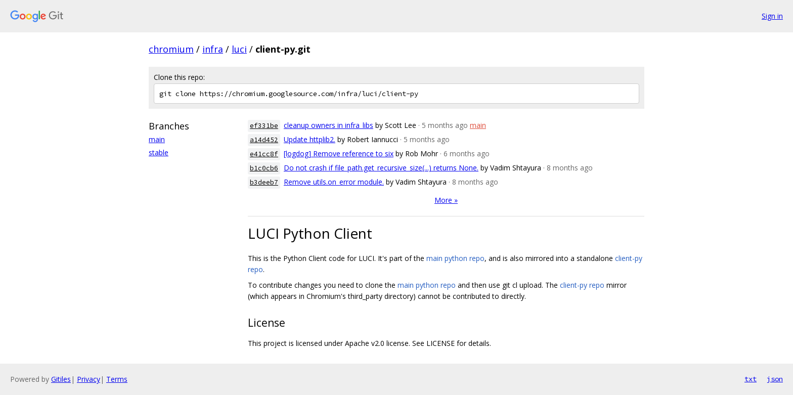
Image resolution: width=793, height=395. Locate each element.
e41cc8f (264, 154)
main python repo (455, 258)
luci (239, 49)
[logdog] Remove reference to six (338, 153)
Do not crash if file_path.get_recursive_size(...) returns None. (381, 167)
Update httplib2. (309, 139)
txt (750, 378)
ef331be (264, 125)
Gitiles (61, 379)
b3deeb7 (264, 182)
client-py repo (582, 285)
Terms (116, 379)
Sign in (772, 16)
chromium (171, 49)
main (157, 139)
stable (158, 152)
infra (212, 49)
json (775, 378)
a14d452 (264, 140)
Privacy (88, 379)
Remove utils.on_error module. (334, 182)
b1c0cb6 (264, 168)
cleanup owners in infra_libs (328, 125)
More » (446, 200)
